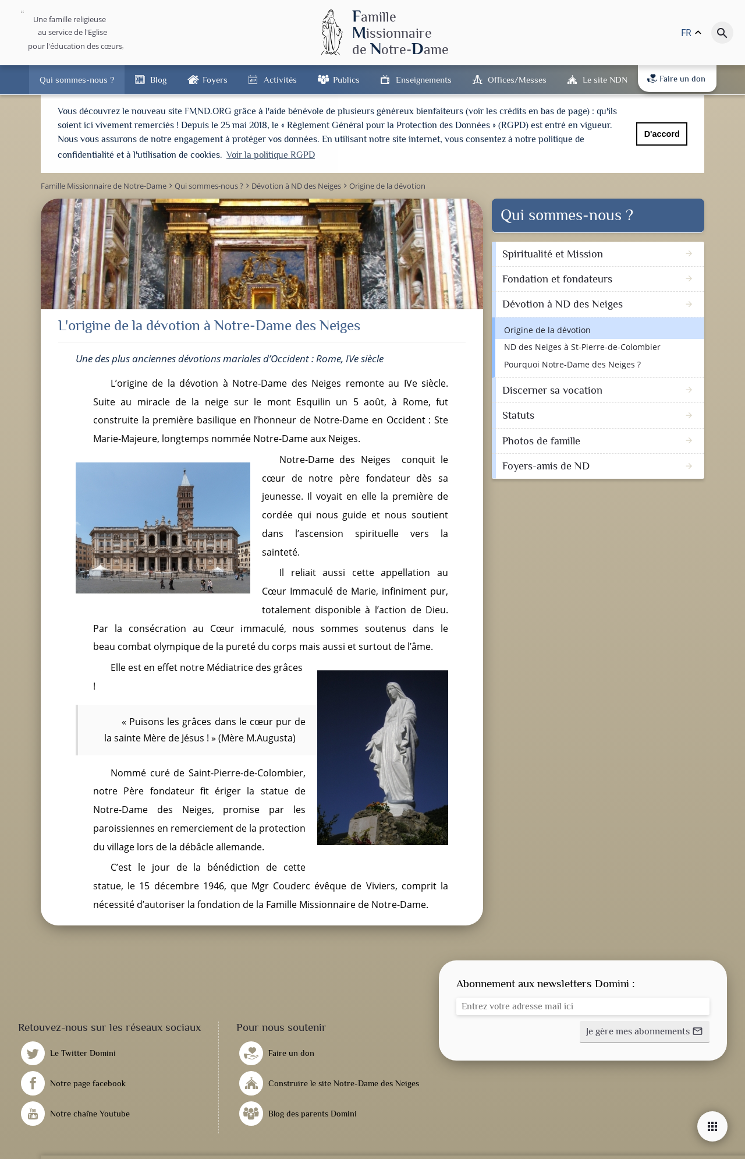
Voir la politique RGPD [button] (270, 155)
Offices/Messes (517, 79)
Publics (346, 79)
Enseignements (424, 79)
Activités (280, 79)
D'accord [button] (662, 134)
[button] (644, 1030)
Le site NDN (605, 79)
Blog (158, 79)
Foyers (215, 79)
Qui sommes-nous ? (77, 79)
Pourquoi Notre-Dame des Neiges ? (572, 362)
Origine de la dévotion (547, 328)
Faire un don (676, 78)
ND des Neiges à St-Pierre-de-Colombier (582, 345)
